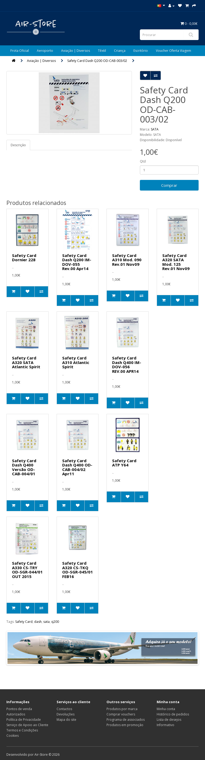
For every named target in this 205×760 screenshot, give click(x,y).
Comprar (169, 185)
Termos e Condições (22, 730)
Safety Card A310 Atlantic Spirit (75, 362)
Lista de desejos (169, 719)
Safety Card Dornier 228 (24, 258)
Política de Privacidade (23, 719)
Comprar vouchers (121, 714)
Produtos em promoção (125, 725)
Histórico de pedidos (173, 714)
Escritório (140, 50)
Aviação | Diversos (75, 50)
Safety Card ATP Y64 (124, 463)
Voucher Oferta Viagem (173, 50)
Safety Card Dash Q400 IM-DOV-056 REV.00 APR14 (126, 364)
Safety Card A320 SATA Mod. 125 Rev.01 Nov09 (176, 262)
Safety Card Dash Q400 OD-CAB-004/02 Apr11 (77, 467)
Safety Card (24, 621)
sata (46, 621)
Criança (119, 50)
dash (38, 621)
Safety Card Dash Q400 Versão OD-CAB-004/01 (24, 467)
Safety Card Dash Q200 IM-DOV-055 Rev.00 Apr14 (76, 262)
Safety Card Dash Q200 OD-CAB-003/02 (97, 60)
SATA (155, 129)
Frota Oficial (19, 50)
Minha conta (166, 709)
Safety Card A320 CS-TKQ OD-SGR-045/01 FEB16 (77, 569)
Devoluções (65, 714)
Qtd (143, 161)
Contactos (64, 709)
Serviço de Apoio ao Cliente (27, 725)
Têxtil (102, 50)
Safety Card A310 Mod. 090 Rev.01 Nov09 (126, 260)
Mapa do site (66, 719)
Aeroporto (45, 50)
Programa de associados (126, 719)
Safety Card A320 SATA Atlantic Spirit (26, 362)
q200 (55, 621)
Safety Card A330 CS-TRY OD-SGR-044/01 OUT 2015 (27, 569)
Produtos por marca (122, 709)
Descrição (18, 145)
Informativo (165, 725)
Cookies (12, 735)
